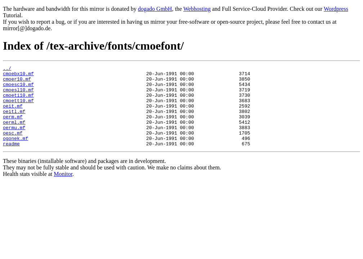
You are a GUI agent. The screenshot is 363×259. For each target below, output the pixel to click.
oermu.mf (14, 140)
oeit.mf (13, 114)
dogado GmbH (155, 9)
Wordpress (336, 9)
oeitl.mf (14, 121)
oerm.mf (13, 127)
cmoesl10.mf (18, 95)
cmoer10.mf (17, 82)
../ (7, 69)
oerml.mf (14, 134)
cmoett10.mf (18, 108)
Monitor (63, 190)
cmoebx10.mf (18, 75)
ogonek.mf (15, 153)
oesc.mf (13, 147)
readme (11, 159)
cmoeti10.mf (18, 101)
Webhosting (197, 9)
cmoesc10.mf (18, 88)
